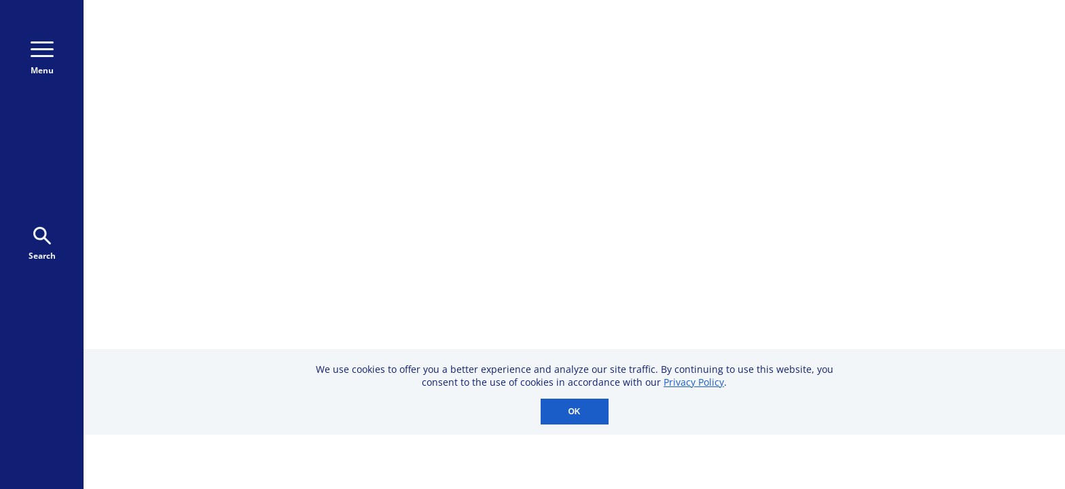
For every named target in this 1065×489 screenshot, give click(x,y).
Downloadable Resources (770, 293)
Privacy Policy (694, 382)
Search (42, 244)
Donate (849, 57)
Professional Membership (771, 330)
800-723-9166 (728, 57)
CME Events (730, 199)
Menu (42, 58)
